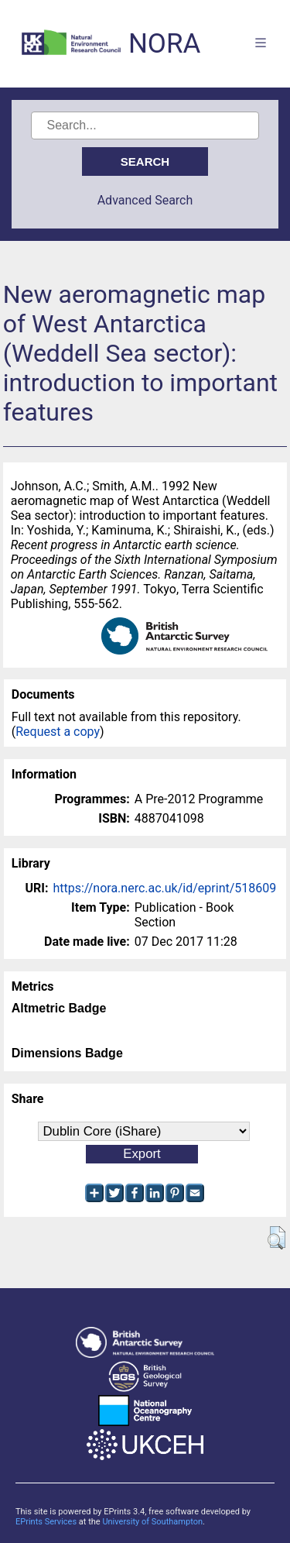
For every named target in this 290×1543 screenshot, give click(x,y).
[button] (276, 1237)
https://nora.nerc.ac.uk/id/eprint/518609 (164, 888)
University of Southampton (152, 1522)
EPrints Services (46, 1522)
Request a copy (57, 731)
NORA (164, 44)
